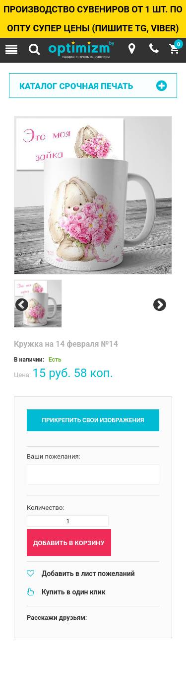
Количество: (45, 507)
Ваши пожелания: (53, 456)
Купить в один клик (74, 592)
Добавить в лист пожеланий (88, 573)
